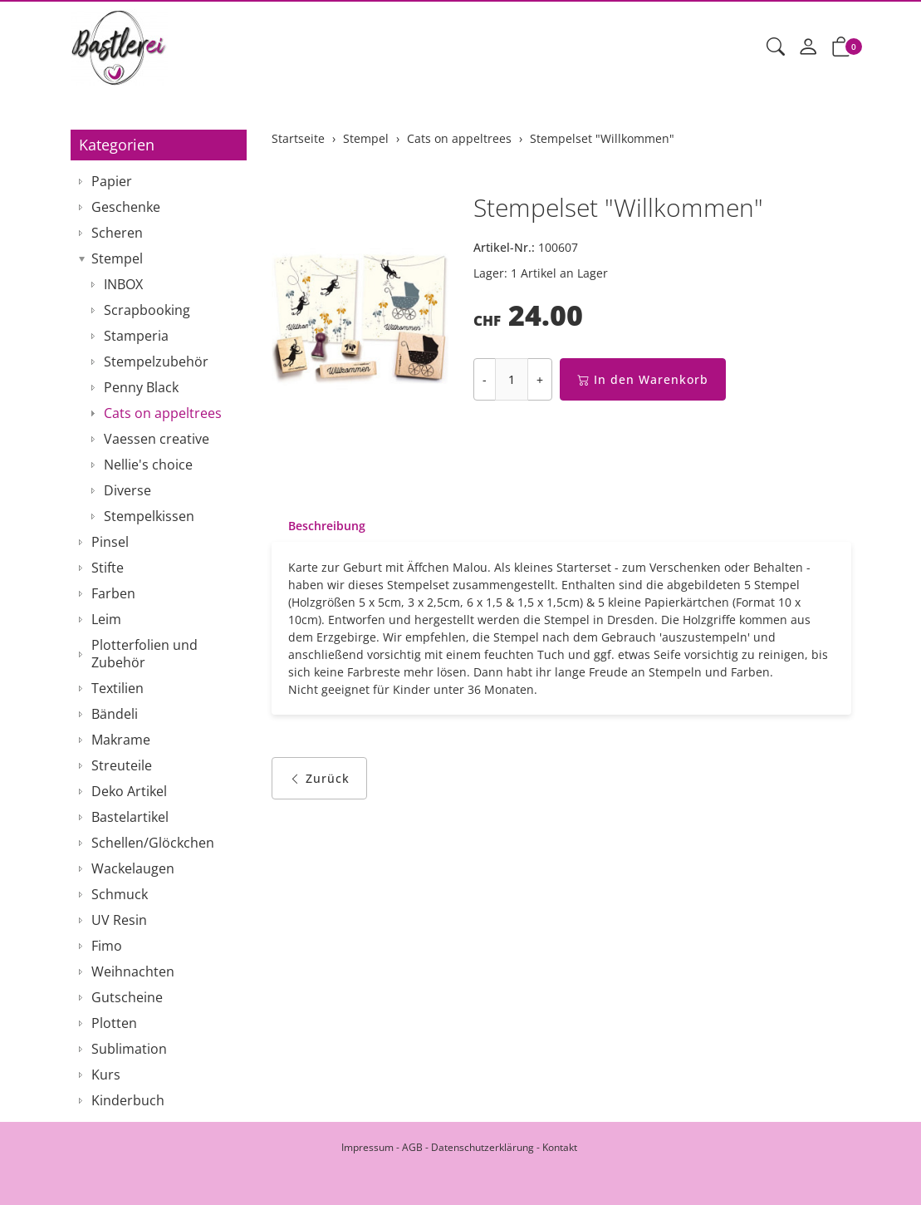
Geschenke (125, 207)
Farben (113, 593)
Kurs (105, 1074)
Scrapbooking (147, 310)
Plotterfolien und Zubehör (144, 653)
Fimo (106, 946)
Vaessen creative (156, 439)
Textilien (117, 688)
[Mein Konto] (808, 47)
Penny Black (141, 387)
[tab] (318, 526)
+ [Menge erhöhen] (539, 379)
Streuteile (121, 765)
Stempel (117, 258)
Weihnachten (132, 971)
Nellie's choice (148, 464)
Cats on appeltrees (163, 413)
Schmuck (119, 894)
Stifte (107, 567)
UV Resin (119, 920)
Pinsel (110, 542)
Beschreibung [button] (326, 526)
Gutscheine (127, 997)
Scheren (117, 233)
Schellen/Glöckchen (152, 843)
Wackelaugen (132, 868)
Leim (106, 619)
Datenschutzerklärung (482, 1147)
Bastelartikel (130, 817)
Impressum (367, 1147)
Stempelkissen (149, 516)
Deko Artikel (129, 791)
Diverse (127, 490)
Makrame (120, 739)
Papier (111, 181)
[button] (776, 47)
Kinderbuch (127, 1100)
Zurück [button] (319, 778)
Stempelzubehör (156, 361)
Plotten (114, 1023)
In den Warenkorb (642, 379)
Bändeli (114, 714)
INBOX (123, 284)
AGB (412, 1147)
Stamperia (136, 336)
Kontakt (559, 1147)
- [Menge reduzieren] (485, 379)
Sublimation (129, 1049)
